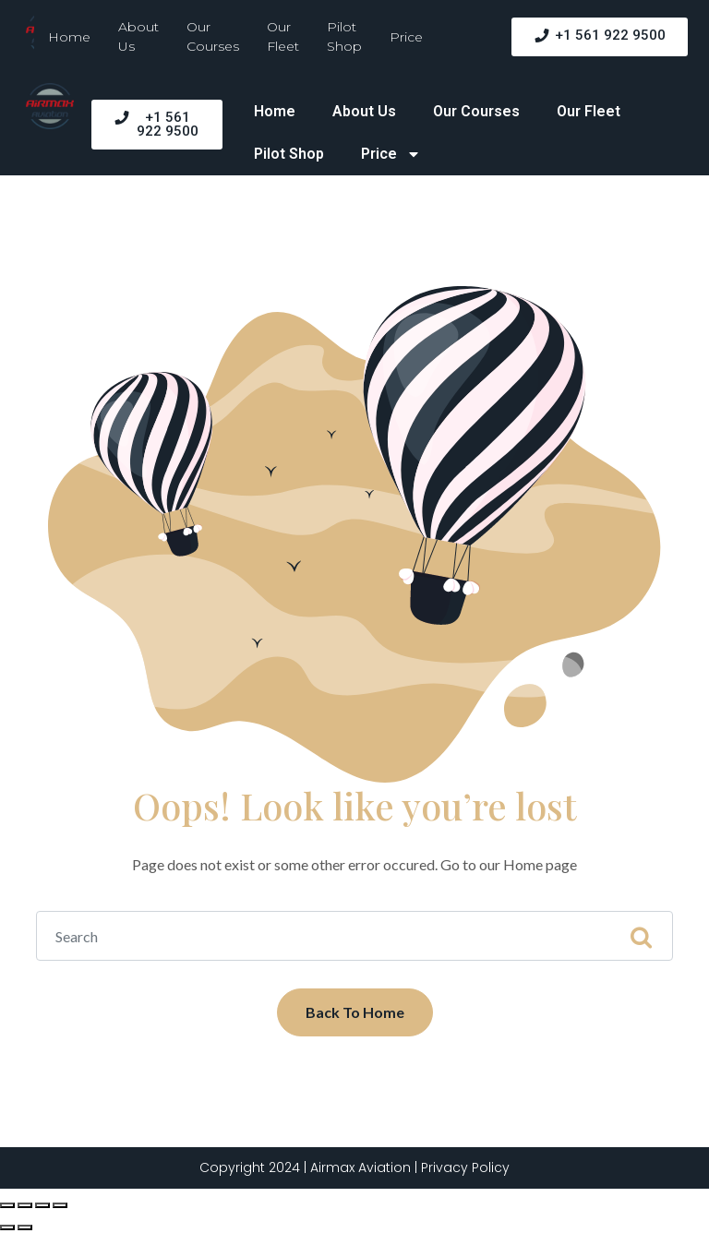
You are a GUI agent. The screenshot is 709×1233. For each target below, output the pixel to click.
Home (69, 37)
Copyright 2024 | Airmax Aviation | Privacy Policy (354, 1167)
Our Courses (212, 36)
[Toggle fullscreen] (42, 1205)
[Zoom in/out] (60, 1205)
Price (392, 154)
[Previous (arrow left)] (7, 1227)
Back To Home (355, 1012)
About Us (138, 36)
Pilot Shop (344, 36)
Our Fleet (283, 36)
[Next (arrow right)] (25, 1227)
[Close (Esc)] (7, 1205)
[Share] (25, 1205)
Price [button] (406, 37)
